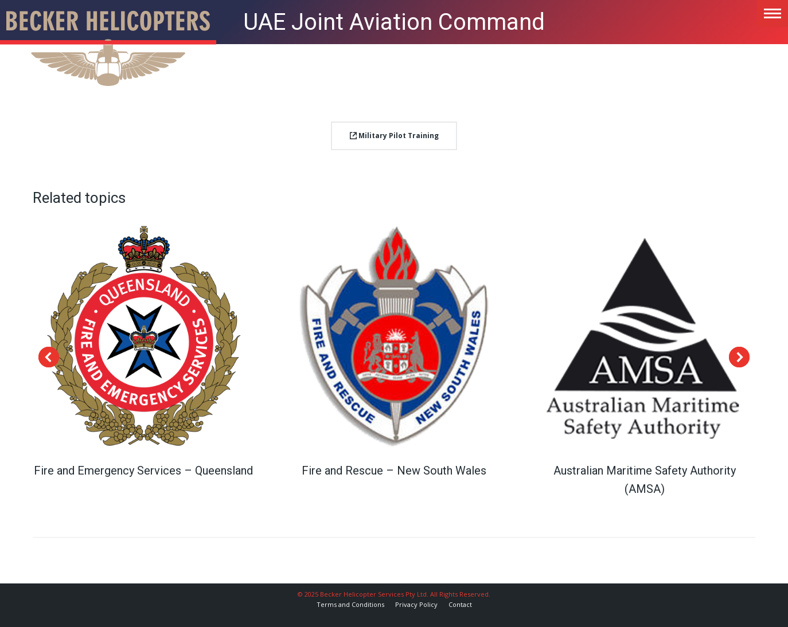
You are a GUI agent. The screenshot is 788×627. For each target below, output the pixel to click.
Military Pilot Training (394, 135)
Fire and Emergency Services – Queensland (143, 470)
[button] (48, 357)
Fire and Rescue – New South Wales (394, 470)
